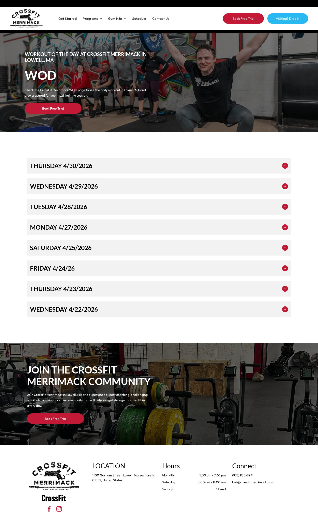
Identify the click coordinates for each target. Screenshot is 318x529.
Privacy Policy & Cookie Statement (134, 524)
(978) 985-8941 (243, 465)
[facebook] (49, 499)
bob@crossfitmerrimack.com (253, 472)
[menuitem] (67, 11)
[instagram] (59, 499)
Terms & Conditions (192, 524)
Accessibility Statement (167, 524)
